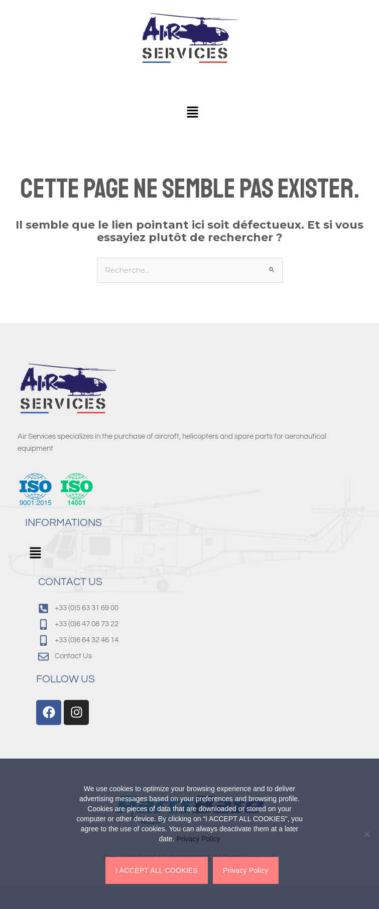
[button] (192, 113)
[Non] (366, 834)
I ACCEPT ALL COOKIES (156, 870)
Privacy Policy (198, 839)
